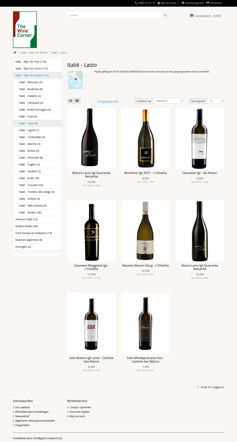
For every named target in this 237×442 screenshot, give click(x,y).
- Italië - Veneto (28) (28, 212)
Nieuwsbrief (22, 416)
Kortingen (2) (23, 246)
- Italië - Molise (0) (27, 150)
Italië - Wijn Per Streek (34, 52)
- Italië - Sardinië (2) (28, 171)
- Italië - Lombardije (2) (30, 137)
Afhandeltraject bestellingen (32, 411)
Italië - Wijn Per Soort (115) (31, 68)
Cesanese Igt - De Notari (199, 173)
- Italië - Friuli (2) (26, 116)
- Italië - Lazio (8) (26, 123)
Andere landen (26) (26, 226)
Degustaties (22, 425)
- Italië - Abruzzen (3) (28, 82)
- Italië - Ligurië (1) (27, 130)
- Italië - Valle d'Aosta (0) (31, 205)
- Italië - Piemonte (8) (29, 157)
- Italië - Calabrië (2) (28, 96)
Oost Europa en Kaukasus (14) (33, 233)
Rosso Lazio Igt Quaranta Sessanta (199, 267)
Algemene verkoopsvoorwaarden (35, 420)
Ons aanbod (22, 407)
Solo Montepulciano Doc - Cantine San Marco (145, 359)
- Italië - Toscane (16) (29, 185)
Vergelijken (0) (107, 101)
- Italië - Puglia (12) (27, 164)
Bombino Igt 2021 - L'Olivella (145, 173)
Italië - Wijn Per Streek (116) (32, 75)
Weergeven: (198, 101)
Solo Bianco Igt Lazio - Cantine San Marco (91, 359)
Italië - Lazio (59, 52)
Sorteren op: (144, 101)
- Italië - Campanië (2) (29, 102)
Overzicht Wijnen (79, 411)
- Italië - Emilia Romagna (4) (33, 109)
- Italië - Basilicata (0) (29, 89)
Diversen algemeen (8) (28, 240)
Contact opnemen (80, 407)
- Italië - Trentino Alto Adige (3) (34, 192)
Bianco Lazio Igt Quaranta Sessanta (91, 174)
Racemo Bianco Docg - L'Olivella (145, 265)
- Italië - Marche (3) (27, 144)
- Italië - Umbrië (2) (27, 198)
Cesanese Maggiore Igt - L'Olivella (91, 267)
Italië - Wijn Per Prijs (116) (30, 61)
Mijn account (77, 416)
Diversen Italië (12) (26, 219)
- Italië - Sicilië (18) (27, 178)
